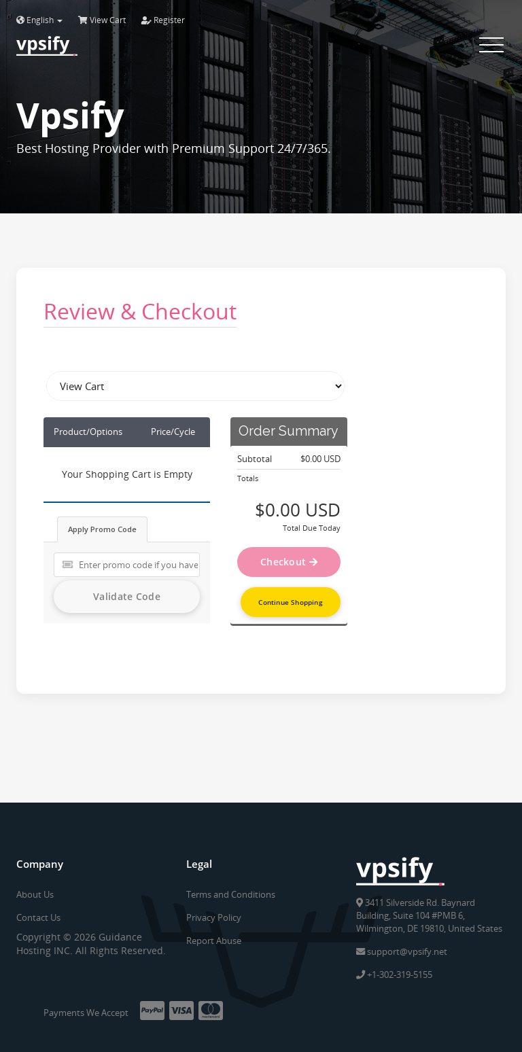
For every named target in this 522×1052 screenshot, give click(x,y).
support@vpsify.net (401, 951)
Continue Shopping (290, 602)
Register (163, 20)
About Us (35, 894)
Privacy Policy (213, 917)
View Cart (102, 20)
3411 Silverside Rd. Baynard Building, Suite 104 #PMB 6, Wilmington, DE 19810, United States (429, 915)
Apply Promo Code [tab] (102, 529)
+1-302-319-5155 (394, 974)
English (39, 20)
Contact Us (38, 917)
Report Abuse (213, 940)
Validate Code (126, 596)
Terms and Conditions (230, 894)
